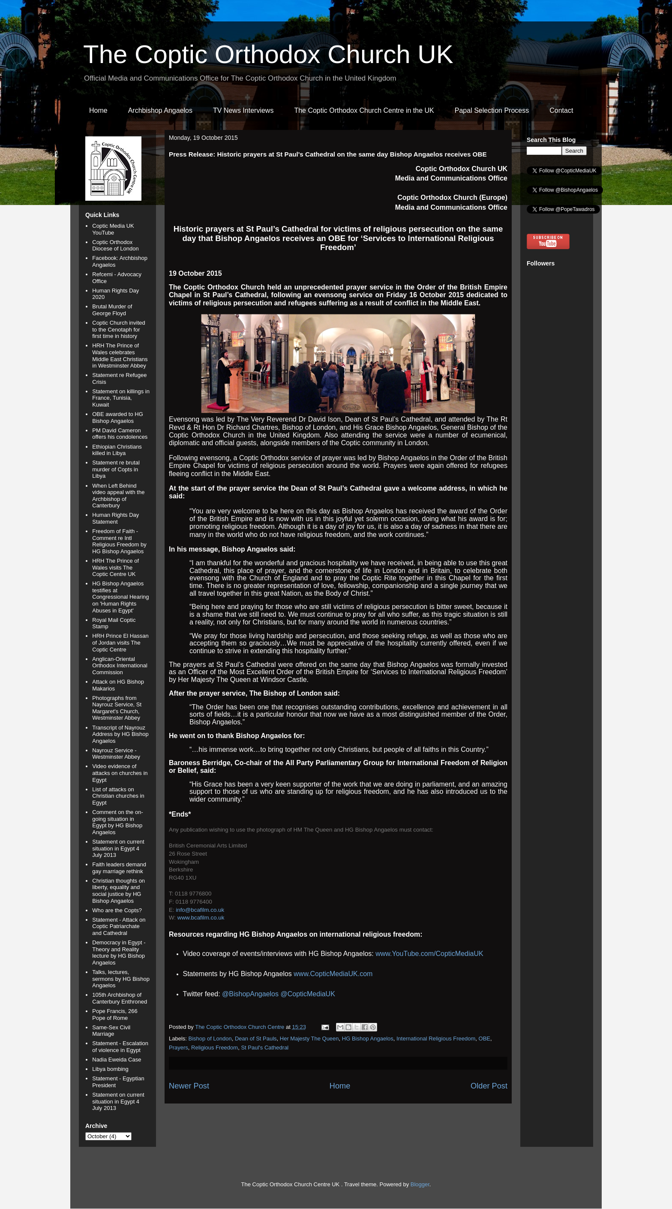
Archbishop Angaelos (160, 110)
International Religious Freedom (435, 1038)
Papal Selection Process (492, 110)
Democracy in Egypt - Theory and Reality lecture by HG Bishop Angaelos (118, 952)
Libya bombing (110, 1069)
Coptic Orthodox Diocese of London (115, 245)
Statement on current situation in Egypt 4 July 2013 (118, 848)
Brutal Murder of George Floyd (112, 310)
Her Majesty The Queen (309, 1038)
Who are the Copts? (117, 910)
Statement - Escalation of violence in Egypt (120, 1046)
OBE (484, 1038)
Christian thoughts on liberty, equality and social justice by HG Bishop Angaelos (118, 890)
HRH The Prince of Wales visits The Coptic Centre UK (115, 567)
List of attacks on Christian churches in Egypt (118, 796)
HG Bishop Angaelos (367, 1038)
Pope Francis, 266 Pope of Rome (115, 1014)
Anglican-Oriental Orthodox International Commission (119, 665)
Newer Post (189, 1086)
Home (98, 110)
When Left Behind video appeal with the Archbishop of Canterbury (118, 495)
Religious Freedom (214, 1047)
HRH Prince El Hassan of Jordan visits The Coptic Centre (120, 642)
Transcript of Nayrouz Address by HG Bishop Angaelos (120, 734)
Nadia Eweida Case (116, 1059)
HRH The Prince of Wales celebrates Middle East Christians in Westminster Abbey (119, 355)
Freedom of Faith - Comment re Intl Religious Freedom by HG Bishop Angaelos (119, 541)
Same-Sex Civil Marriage (111, 1030)
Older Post (489, 1086)
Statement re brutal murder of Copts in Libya (116, 469)
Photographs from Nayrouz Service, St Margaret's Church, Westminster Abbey (116, 708)
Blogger (420, 1184)
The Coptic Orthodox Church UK (268, 54)
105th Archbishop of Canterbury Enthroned (119, 998)
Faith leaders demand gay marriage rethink (119, 867)
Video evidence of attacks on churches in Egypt (119, 773)
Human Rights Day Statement (115, 518)
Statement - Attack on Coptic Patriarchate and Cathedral (118, 926)
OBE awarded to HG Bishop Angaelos (117, 417)
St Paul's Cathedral (264, 1047)
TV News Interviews (243, 110)
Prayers (178, 1047)
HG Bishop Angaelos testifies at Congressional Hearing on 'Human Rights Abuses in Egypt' (120, 596)
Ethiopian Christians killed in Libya (117, 450)
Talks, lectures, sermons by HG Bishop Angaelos (121, 979)
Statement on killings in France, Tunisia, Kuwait (121, 398)
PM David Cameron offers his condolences (119, 433)
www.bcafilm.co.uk (201, 917)
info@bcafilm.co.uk (200, 910)
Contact (561, 110)
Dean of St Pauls (256, 1038)
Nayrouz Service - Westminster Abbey (116, 753)
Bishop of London (210, 1038)
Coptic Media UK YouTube (113, 229)
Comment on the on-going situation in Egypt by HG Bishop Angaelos (117, 822)
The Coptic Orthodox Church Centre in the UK (364, 110)
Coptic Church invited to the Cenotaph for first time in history (118, 329)
